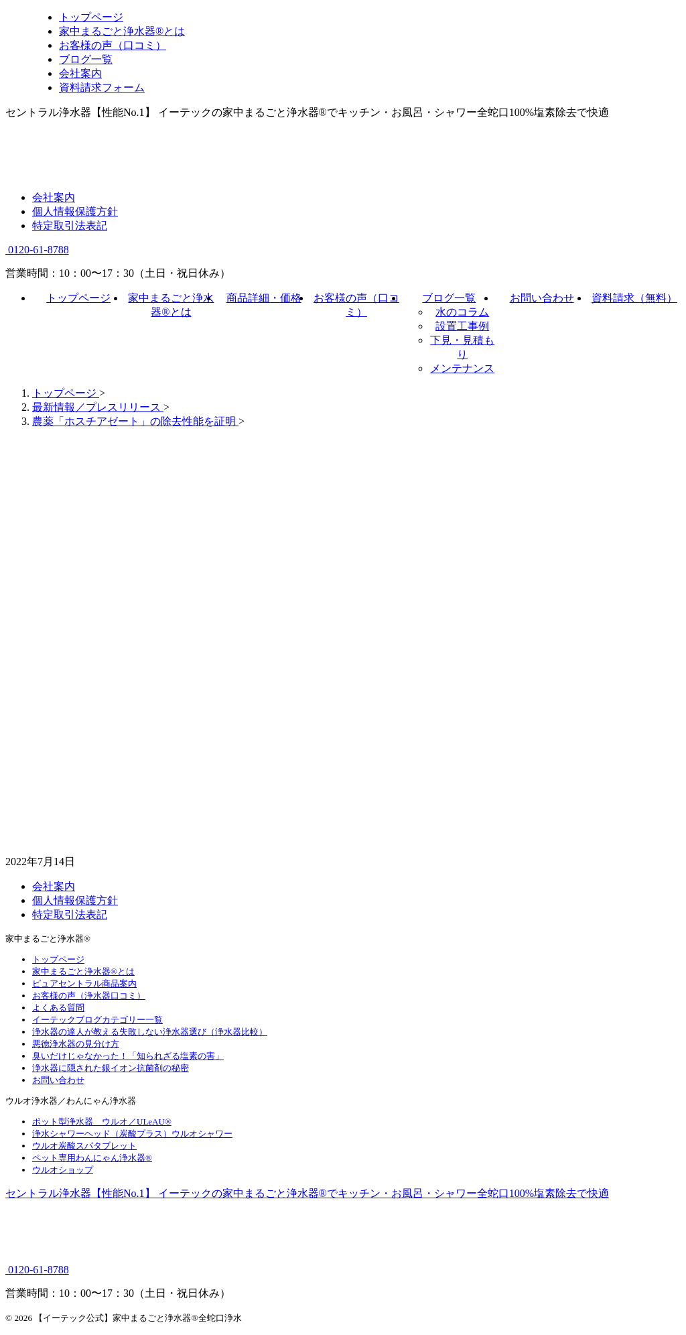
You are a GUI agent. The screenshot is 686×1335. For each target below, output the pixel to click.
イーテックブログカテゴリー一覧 (97, 1020)
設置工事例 (462, 326)
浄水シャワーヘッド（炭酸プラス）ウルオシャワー (132, 1134)
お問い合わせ (542, 298)
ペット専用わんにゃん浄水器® (92, 1158)
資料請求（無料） (634, 298)
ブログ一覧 (449, 298)
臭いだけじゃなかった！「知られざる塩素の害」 (128, 1056)
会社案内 (53, 197)
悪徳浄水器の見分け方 (75, 1044)
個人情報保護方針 (75, 211)
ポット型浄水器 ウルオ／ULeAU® (102, 1122)
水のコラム (462, 312)
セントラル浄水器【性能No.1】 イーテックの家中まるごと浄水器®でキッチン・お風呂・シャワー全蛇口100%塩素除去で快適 (307, 1193)
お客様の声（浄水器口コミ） (88, 996)
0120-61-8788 (37, 249)
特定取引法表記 (69, 225)
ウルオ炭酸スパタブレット (84, 1146)
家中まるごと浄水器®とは (83, 971)
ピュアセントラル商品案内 (84, 983)
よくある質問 (58, 1008)
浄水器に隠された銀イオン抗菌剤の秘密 (110, 1068)
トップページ (78, 298)
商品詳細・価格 (263, 298)
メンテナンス (462, 368)
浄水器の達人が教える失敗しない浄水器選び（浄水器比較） (149, 1032)
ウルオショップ (62, 1170)
